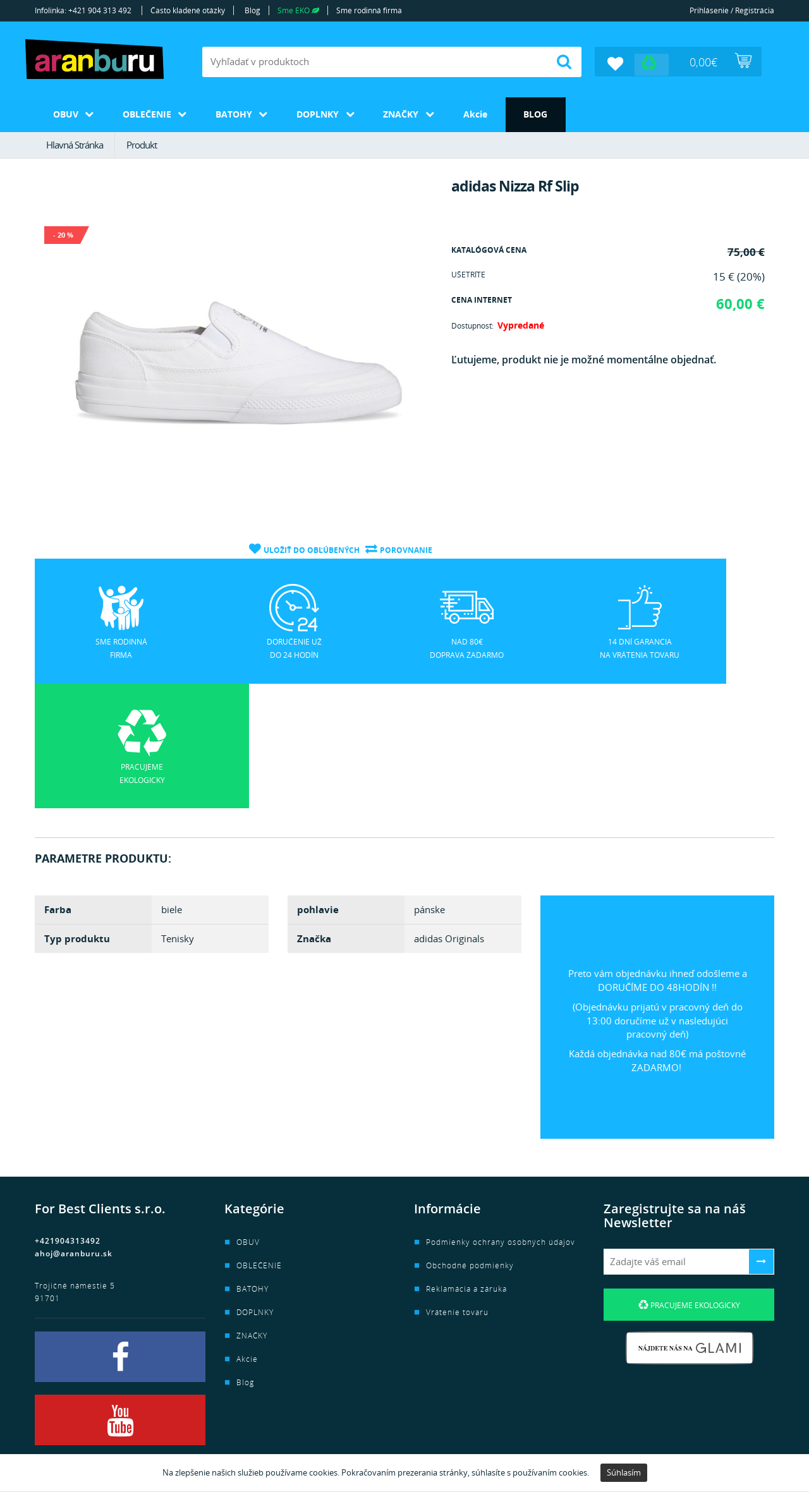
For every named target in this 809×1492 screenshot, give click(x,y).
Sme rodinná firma (369, 10)
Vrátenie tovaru (457, 1185)
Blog (252, 10)
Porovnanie (406, 548)
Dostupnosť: (472, 325)
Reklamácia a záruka (466, 1162)
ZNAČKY (411, 113)
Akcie (488, 113)
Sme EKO (298, 10)
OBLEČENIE (150, 113)
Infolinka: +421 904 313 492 (83, 10)
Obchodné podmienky (470, 1139)
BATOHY (239, 113)
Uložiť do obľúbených (311, 548)
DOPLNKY (326, 113)
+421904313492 (67, 1114)
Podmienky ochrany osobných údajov (500, 1115)
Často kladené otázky (187, 10)
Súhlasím (624, 1472)
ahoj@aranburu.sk (74, 1127)
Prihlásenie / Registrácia (732, 10)
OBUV (66, 113)
